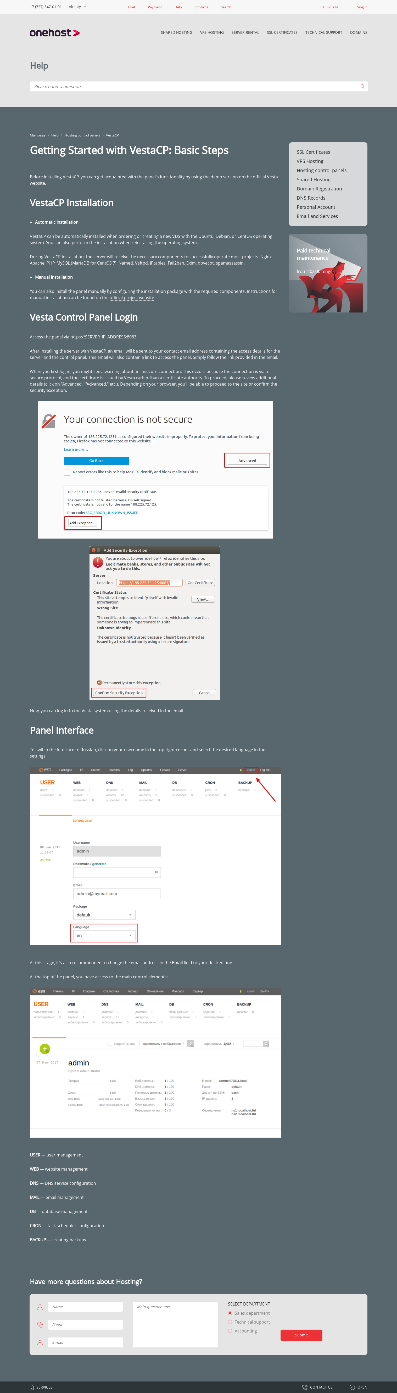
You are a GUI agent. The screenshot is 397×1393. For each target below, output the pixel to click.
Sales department (252, 1313)
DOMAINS (358, 32)
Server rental (245, 32)
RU (322, 7)
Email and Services (317, 216)
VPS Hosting (212, 32)
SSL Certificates (282, 32)
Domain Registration (319, 188)
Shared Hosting (176, 32)
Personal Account (316, 207)
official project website (132, 297)
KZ (329, 7)
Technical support (252, 1322)
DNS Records (311, 198)
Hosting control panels (322, 170)
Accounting (246, 1331)
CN (335, 7)
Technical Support (323, 32)
